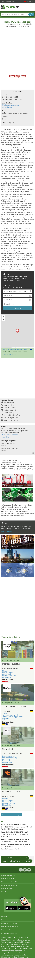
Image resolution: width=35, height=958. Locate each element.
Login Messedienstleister (9, 933)
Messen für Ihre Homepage (9, 923)
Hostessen (6, 759)
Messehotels (5, 892)
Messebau (5, 671)
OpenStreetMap (23, 347)
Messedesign (6, 805)
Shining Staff (8, 749)
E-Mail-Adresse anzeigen (10, 105)
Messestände (7, 674)
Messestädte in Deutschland (10, 882)
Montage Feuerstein (11, 664)
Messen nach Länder (7, 878)
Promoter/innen (8, 761)
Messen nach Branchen (8, 875)
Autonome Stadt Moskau (12, 861)
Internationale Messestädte (9, 885)
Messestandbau (7, 673)
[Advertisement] (17, 48)
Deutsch (30, 1)
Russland (23, 858)
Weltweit (13, 858)
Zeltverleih (6, 720)
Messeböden (6, 677)
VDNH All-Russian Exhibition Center (15, 350)
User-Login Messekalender (9, 926)
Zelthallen (5, 718)
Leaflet (13, 347)
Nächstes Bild (32, 650)
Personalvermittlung (9, 758)
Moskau (27, 861)
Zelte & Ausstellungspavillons (12, 717)
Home (4, 858)
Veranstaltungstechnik (10, 715)
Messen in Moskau (9, 355)
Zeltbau (5, 713)
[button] (17, 331)
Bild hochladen (6, 532)
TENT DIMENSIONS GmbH (14, 706)
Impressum (4, 920)
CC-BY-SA (32, 347)
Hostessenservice (8, 756)
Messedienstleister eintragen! (11, 815)
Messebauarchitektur (9, 676)
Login (2, 1)
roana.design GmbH (11, 791)
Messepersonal (7, 762)
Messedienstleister (7, 888)
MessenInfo (10, 7)
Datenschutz (5, 916)
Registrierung (10, 1)
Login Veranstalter (7, 930)
